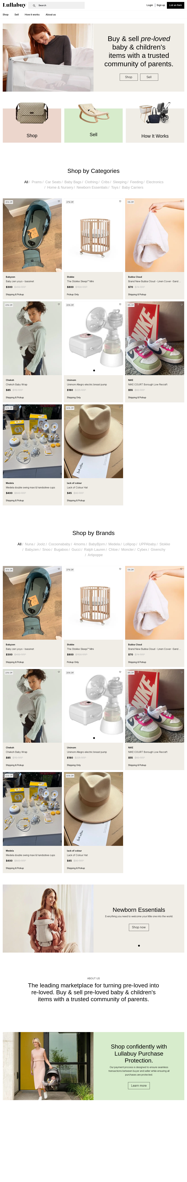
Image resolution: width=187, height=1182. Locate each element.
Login (150, 5)
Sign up (160, 5)
